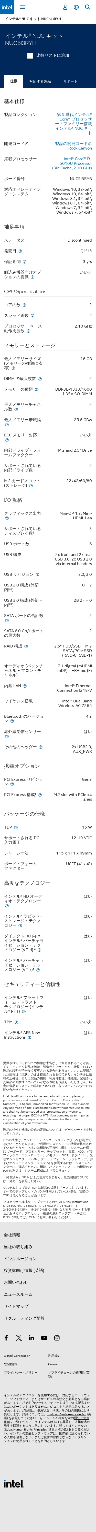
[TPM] (16, 1022)
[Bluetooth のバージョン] (12, 721)
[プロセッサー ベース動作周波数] (28, 331)
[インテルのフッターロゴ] (14, 1483)
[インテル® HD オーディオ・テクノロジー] (7, 905)
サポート (70, 81)
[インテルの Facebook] (6, 1338)
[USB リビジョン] (37, 574)
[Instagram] (56, 1338)
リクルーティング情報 (24, 1318)
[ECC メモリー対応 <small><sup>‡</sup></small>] (7, 439)
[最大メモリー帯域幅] (7, 424)
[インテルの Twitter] (19, 1338)
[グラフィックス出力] (7, 518)
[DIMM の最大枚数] (40, 378)
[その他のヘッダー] (41, 747)
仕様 (13, 81)
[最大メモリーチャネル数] (16, 409)
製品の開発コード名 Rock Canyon (73, 146)
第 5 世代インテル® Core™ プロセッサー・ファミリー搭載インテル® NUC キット (73, 124)
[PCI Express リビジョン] (12, 784)
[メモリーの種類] (36, 389)
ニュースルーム (18, 1294)
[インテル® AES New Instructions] (29, 1037)
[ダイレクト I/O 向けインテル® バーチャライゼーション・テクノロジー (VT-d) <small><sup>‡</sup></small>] (39, 950)
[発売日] (20, 251)
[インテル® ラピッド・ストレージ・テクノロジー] (20, 925)
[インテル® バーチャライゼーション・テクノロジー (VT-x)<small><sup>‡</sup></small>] (38, 969)
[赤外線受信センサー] (7, 736)
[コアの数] (24, 305)
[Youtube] (44, 1338)
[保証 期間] (24, 261)
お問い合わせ (16, 1282)
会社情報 (12, 1235)
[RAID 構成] (26, 646)
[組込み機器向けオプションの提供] (32, 277)
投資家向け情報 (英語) (24, 1270)
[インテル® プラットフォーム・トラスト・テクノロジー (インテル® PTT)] (24, 1011)
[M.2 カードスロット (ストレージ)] (31, 485)
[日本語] (76, 7)
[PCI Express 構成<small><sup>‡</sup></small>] (40, 794)
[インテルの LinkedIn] (31, 1338)
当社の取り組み (18, 1246)
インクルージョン (20, 1258)
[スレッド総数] (32, 315)
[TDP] (16, 827)
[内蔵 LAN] (25, 686)
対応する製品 (40, 81)
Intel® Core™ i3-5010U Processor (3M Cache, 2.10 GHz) (72, 163)
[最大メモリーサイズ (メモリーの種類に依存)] (13, 368)
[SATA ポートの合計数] (7, 620)
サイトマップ (16, 1306)
